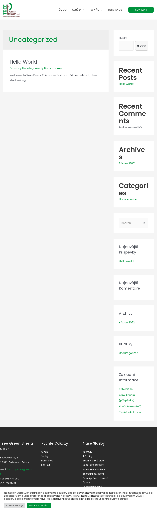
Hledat (123, 38)
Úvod (64, 10)
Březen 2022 (127, 163)
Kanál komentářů (130, 406)
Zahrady (87, 452)
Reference (115, 10)
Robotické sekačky (93, 465)
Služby (78, 10)
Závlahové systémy (94, 469)
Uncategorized (31, 68)
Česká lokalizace (130, 412)
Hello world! (24, 61)
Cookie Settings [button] (14, 505)
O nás (96, 10)
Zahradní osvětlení (93, 473)
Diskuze (14, 68)
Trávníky (88, 456)
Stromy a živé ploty (94, 460)
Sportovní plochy (92, 486)
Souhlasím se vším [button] (39, 505)
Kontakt (45, 465)
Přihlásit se (126, 389)
